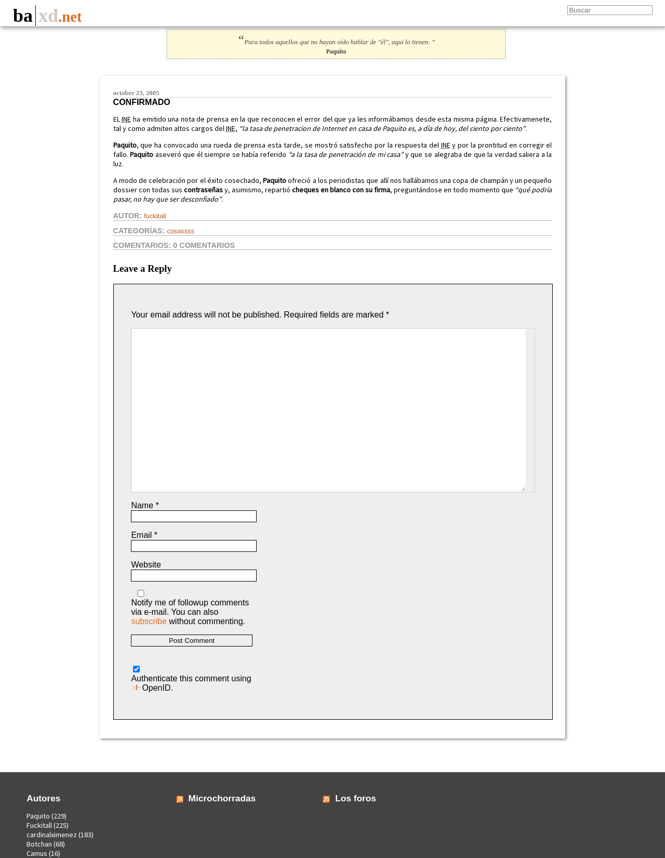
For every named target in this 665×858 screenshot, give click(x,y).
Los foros (355, 798)
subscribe (148, 621)
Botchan (39, 844)
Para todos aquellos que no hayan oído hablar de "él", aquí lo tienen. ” (336, 42)
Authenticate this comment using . (191, 679)
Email (144, 535)
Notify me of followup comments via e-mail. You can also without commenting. (190, 608)
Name (144, 505)
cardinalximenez (51, 834)
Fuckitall (155, 216)
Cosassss (180, 231)
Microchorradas (222, 798)
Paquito (38, 816)
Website (146, 564)
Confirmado (141, 102)
